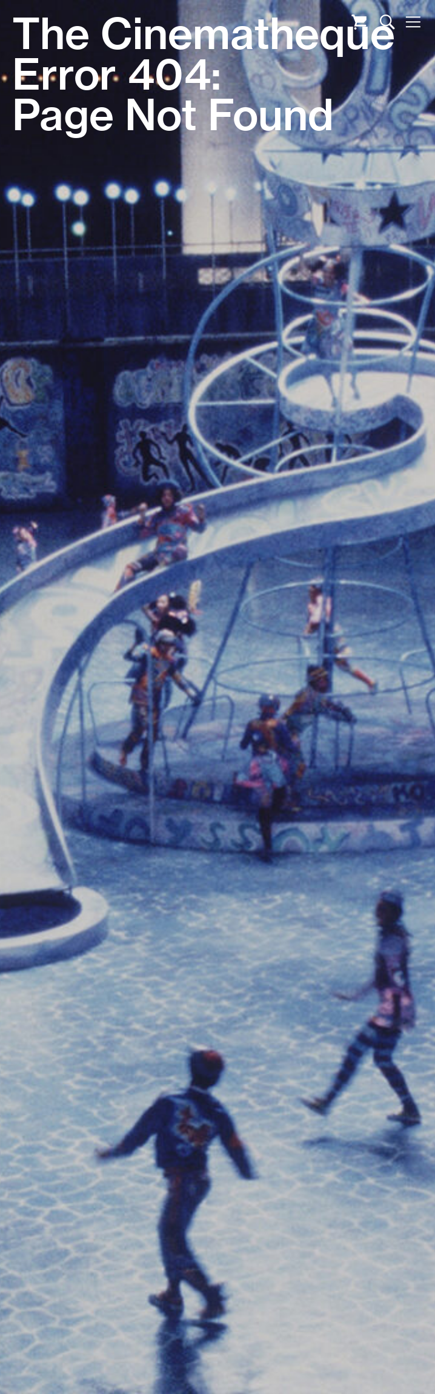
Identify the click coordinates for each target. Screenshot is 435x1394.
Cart (359, 22)
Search (387, 22)
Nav (412, 22)
